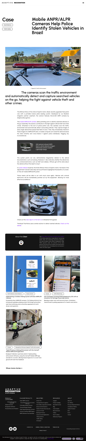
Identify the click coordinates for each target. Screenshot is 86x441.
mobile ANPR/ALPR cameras (28, 121)
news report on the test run (34, 220)
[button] (83, 2)
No (73, 438)
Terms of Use (56, 427)
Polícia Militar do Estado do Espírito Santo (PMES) (53, 236)
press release (23, 168)
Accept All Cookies (67, 438)
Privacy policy (80, 438)
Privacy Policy (43, 430)
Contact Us (30, 427)
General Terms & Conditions (43, 427)
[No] (82, 438)
